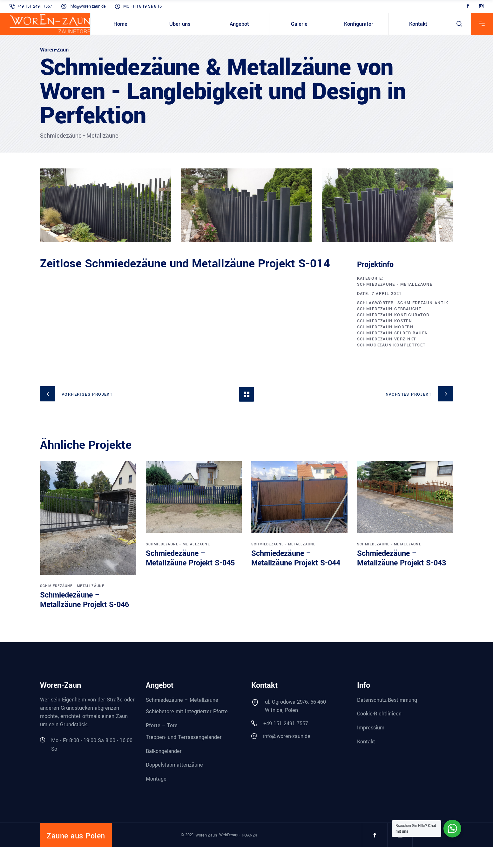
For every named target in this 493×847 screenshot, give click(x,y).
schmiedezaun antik (422, 303)
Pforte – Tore (162, 725)
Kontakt (366, 741)
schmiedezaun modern (385, 327)
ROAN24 (249, 835)
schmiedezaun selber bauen (392, 333)
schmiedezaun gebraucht (389, 309)
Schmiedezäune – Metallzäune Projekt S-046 (84, 600)
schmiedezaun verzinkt (386, 339)
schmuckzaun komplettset (391, 345)
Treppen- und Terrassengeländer (184, 737)
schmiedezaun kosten (384, 321)
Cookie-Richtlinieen (379, 713)
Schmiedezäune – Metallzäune (182, 699)
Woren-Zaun (206, 835)
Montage (156, 778)
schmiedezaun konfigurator (393, 315)
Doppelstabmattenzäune (174, 764)
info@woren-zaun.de (88, 6)
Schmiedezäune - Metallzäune (395, 284)
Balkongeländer (164, 751)
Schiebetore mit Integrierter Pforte (187, 711)
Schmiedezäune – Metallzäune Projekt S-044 (295, 558)
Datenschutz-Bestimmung (387, 699)
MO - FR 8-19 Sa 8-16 (142, 6)
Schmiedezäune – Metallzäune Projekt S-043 (401, 558)
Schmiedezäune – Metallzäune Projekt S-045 (190, 558)
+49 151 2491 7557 (34, 6)
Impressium (370, 727)
